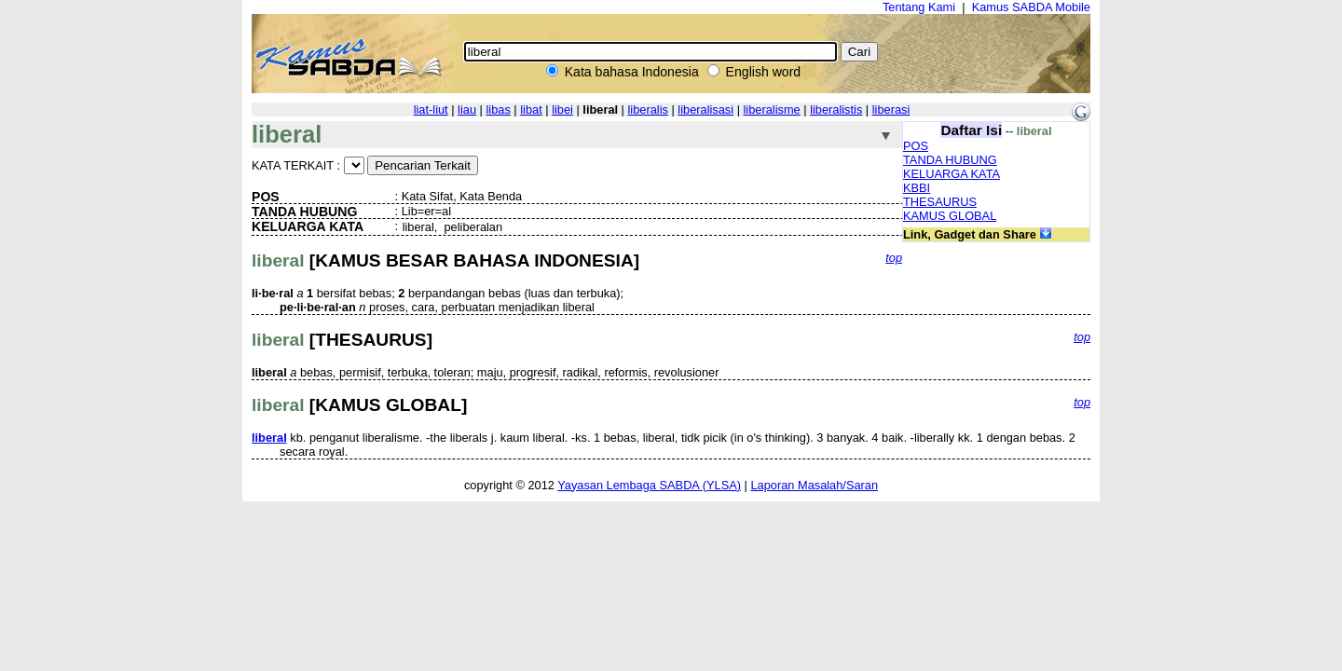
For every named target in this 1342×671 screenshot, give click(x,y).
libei (562, 109)
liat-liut (431, 109)
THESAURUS (940, 202)
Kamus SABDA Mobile (1031, 7)
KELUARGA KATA (951, 174)
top (893, 258)
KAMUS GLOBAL (949, 216)
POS (915, 146)
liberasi (891, 109)
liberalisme (772, 109)
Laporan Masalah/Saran (814, 485)
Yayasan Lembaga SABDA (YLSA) (649, 485)
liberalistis (836, 109)
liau (467, 109)
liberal (269, 438)
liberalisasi (705, 109)
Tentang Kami (919, 7)
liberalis (648, 109)
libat (530, 109)
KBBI (916, 188)
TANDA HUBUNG (950, 160)
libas (498, 109)
